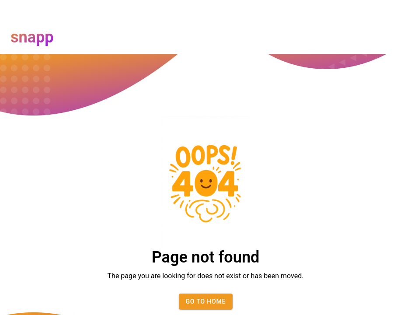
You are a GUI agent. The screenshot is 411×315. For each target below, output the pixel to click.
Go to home (205, 301)
